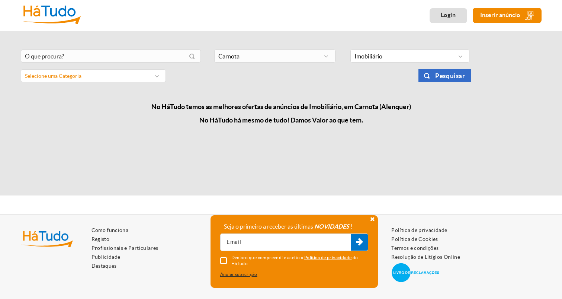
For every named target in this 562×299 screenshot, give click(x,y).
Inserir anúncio (507, 15)
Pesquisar (450, 75)
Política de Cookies (414, 239)
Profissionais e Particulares (124, 248)
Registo (100, 239)
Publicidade (106, 257)
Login (448, 15)
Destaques (104, 266)
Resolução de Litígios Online (425, 257)
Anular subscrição (238, 274)
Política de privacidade (419, 230)
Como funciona (110, 230)
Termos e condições (415, 248)
